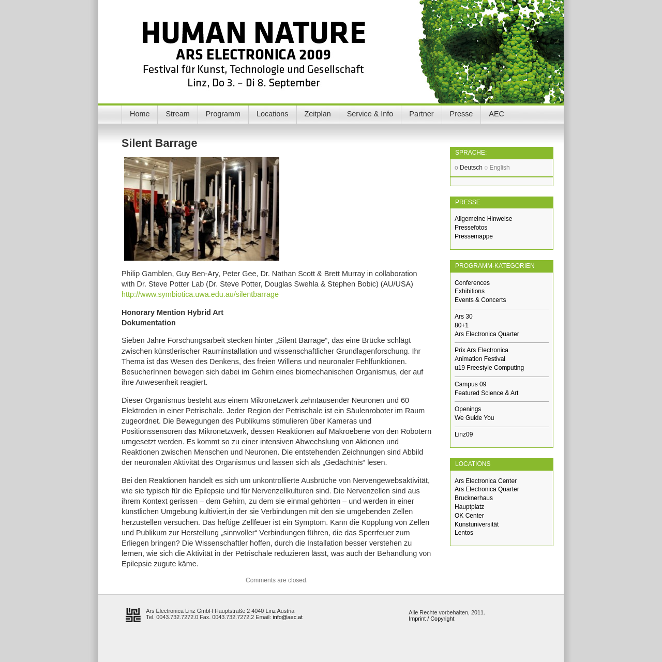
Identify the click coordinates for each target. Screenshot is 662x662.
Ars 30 (464, 316)
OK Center (469, 515)
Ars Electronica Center (486, 481)
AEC (496, 114)
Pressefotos (471, 227)
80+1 (462, 325)
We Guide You (474, 418)
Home (139, 114)
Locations (273, 114)
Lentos (464, 532)
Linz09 (464, 434)
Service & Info (370, 114)
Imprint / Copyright (431, 618)
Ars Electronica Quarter (487, 334)
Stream (177, 114)
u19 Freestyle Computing (489, 367)
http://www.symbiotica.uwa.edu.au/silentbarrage (200, 294)
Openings (468, 409)
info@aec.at (288, 617)
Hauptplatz (469, 506)
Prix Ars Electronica (481, 350)
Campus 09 (470, 384)
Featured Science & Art (486, 393)
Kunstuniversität (477, 524)
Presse (461, 114)
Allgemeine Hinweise (483, 218)
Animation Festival (480, 359)
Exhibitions (470, 291)
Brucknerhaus (474, 498)
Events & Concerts (480, 300)
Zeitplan (318, 114)
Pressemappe (474, 236)
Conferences (472, 283)
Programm (223, 114)
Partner (421, 114)
